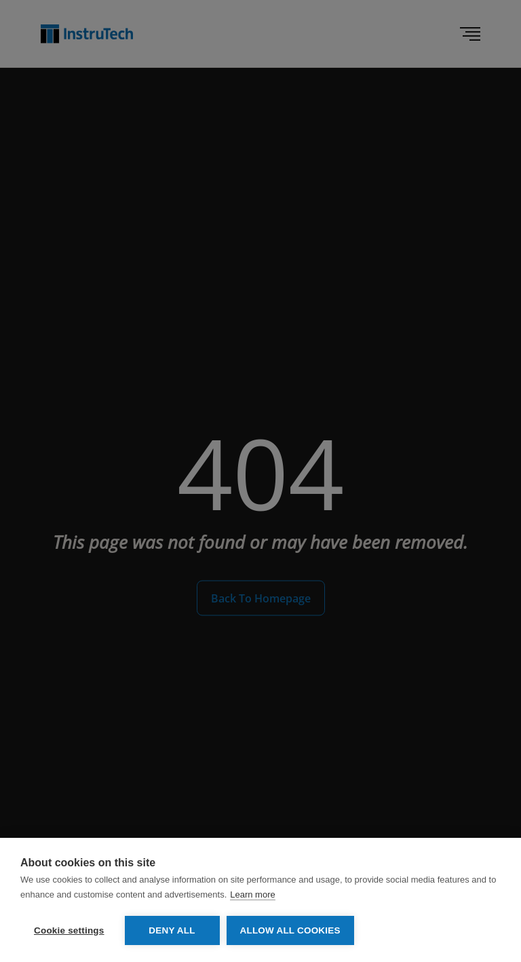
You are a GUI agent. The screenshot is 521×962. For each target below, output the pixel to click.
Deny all (172, 930)
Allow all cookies (290, 930)
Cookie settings (69, 930)
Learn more (252, 894)
